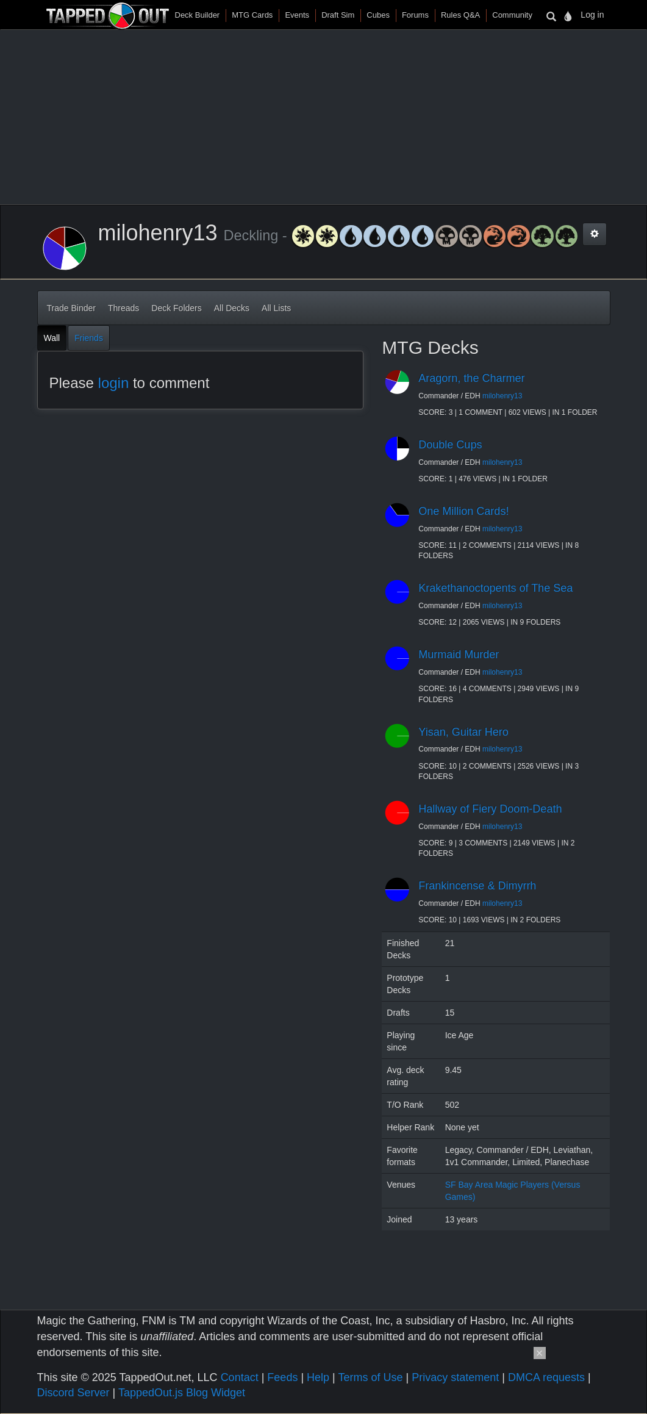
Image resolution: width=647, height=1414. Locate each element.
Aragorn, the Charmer (471, 378)
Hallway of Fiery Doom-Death (490, 809)
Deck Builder (197, 15)
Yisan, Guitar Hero (463, 732)
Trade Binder (71, 308)
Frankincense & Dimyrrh (477, 886)
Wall (52, 338)
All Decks (231, 308)
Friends (88, 338)
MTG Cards (252, 15)
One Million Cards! (463, 511)
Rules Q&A (460, 15)
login (113, 383)
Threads (123, 308)
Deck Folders (176, 308)
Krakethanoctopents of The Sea (495, 588)
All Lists (276, 308)
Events (297, 15)
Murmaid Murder (458, 654)
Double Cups (450, 445)
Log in (592, 15)
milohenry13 (502, 396)
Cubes (378, 15)
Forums (415, 15)
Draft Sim (337, 15)
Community (512, 15)
